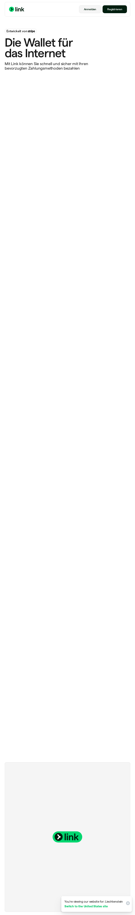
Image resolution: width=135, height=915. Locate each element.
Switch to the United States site (86, 906)
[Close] (127, 904)
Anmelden (90, 9)
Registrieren (114, 9)
